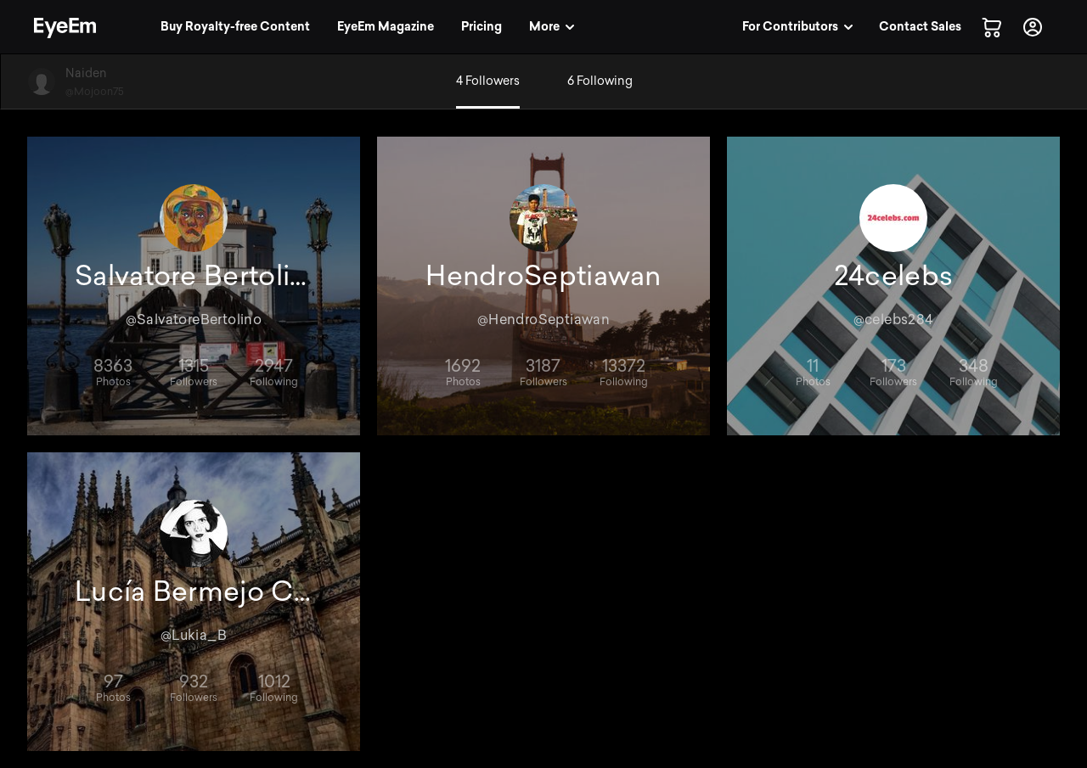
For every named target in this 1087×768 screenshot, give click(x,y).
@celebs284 (893, 319)
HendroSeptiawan (543, 276)
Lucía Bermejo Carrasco (194, 591)
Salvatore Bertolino (194, 276)
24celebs (893, 276)
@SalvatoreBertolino (194, 319)
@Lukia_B (194, 635)
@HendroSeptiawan (543, 319)
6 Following (600, 81)
